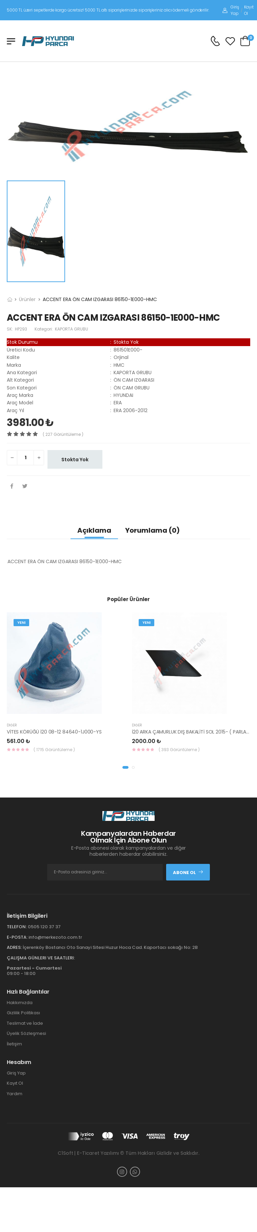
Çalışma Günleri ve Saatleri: (41, 958)
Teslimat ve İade (25, 1023)
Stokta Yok (74, 459)
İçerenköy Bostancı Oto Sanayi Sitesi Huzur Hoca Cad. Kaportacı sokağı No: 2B (110, 947)
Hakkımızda (20, 1002)
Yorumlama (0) (152, 530)
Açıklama (94, 530)
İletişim (14, 1044)
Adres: (14, 947)
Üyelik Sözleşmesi (26, 1033)
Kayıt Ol (249, 10)
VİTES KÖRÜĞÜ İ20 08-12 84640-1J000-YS (54, 731)
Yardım (14, 1093)
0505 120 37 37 (44, 926)
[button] (125, 767)
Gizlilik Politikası (23, 1013)
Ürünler (27, 299)
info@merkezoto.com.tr (55, 937)
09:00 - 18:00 (34, 971)
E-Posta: (17, 937)
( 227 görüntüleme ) (63, 434)
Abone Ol (188, 872)
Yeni (21, 622)
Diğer (12, 725)
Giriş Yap (230, 10)
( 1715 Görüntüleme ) (54, 749)
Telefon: (17, 926)
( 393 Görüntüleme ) (179, 749)
